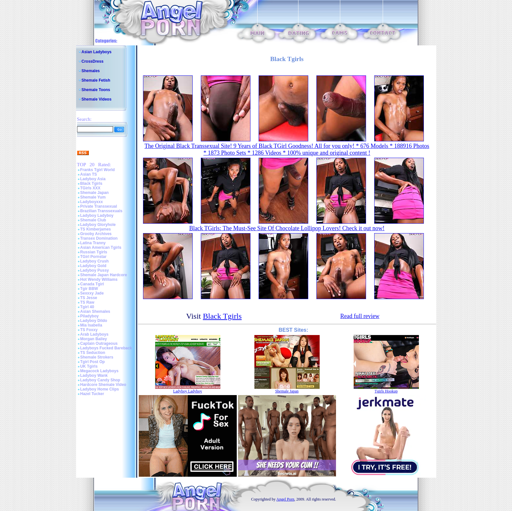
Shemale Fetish (96, 80)
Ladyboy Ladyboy (97, 215)
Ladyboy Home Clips (99, 389)
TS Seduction (92, 352)
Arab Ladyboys (94, 334)
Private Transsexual (98, 206)
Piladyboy (89, 316)
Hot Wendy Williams (99, 279)
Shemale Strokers (96, 357)
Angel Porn (285, 499)
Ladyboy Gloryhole (98, 224)
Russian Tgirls (93, 252)
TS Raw (87, 302)
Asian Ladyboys (97, 52)
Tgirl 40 (87, 307)
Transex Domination (99, 238)
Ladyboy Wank (94, 375)
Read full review (359, 316)
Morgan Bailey (93, 339)
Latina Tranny (93, 243)
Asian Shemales (95, 311)
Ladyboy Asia (93, 179)
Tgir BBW (89, 288)
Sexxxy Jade (92, 293)
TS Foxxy (89, 329)
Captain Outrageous (99, 343)
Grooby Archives (96, 234)
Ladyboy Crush (94, 261)
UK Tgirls (89, 366)
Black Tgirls (91, 183)
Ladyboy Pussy (94, 270)
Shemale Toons (96, 90)
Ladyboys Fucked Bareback (106, 348)
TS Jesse (88, 297)
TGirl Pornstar (93, 256)
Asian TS (88, 174)
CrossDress (93, 61)
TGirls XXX (90, 188)
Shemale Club (93, 220)
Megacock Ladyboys (99, 371)
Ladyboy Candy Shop (100, 380)
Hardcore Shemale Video (103, 384)
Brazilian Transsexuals (101, 211)
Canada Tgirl (92, 284)
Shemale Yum (93, 197)
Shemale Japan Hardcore (103, 275)
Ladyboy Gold (93, 265)
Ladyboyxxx (91, 202)
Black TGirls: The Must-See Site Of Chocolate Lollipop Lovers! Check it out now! (286, 228)
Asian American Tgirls (100, 247)
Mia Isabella (91, 325)
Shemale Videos (97, 99)
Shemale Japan (94, 192)
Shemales (91, 71)
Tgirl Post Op (92, 361)
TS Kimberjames (95, 229)
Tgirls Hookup (386, 391)
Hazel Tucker (92, 393)
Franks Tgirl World (97, 170)
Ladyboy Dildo (93, 320)
